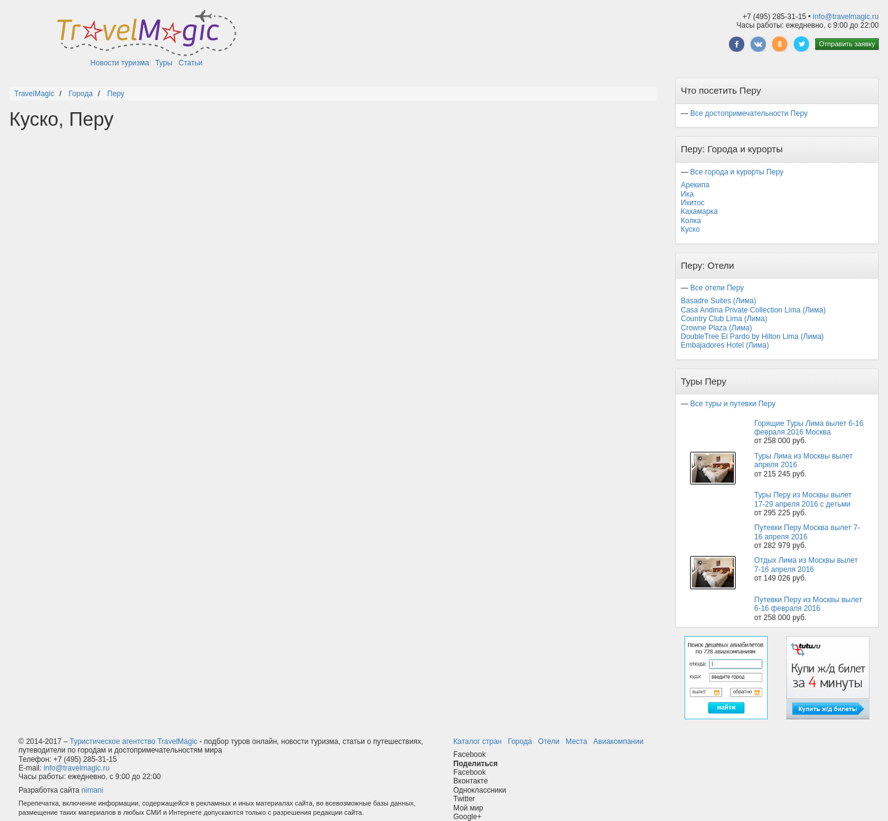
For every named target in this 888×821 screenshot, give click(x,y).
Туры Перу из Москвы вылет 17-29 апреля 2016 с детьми (803, 499)
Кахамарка (699, 211)
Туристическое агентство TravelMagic (133, 741)
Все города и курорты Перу (736, 172)
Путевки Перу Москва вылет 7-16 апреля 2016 (807, 532)
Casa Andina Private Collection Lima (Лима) (753, 310)
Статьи (191, 63)
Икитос (693, 202)
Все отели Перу (717, 288)
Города (520, 741)
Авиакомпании (618, 741)
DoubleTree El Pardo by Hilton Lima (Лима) (752, 336)
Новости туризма (120, 63)
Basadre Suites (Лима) (718, 300)
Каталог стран (477, 741)
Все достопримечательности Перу (748, 113)
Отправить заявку (847, 43)
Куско (690, 229)
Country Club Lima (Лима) (724, 318)
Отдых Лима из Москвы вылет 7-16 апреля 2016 (806, 564)
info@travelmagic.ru (846, 16)
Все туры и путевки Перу (732, 403)
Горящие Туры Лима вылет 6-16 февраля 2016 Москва (808, 427)
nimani (92, 790)
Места (576, 741)
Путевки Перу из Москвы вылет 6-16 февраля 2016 (808, 604)
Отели (549, 741)
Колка (691, 220)
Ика (687, 194)
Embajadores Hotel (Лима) (725, 345)
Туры (164, 63)
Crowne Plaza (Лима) (716, 328)
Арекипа (695, 185)
